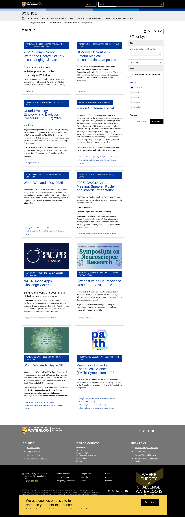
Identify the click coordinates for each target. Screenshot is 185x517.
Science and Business (86, 157)
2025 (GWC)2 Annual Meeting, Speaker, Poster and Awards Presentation (96, 186)
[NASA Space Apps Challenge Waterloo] (46, 256)
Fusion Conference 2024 (95, 108)
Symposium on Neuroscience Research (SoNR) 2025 (99, 283)
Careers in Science (34, 455)
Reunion (137, 102)
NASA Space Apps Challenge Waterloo (38, 283)
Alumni (98, 160)
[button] (144, 4)
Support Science (33, 451)
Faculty (96, 157)
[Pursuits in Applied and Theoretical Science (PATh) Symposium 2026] (99, 340)
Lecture (136, 92)
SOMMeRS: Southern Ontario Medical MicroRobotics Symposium (97, 56)
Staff (101, 157)
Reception (137, 97)
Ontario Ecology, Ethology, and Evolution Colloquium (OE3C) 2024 (43, 114)
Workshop (137, 107)
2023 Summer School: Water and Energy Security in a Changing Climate (44, 56)
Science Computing (142, 451)
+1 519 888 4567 (31, 481)
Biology (28, 163)
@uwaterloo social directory (117, 495)
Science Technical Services (145, 455)
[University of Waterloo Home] (32, 4)
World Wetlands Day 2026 (43, 365)
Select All (133, 82)
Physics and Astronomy (33, 318)
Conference (138, 87)
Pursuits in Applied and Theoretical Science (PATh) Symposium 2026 (95, 369)
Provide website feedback (37, 459)
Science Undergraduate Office (146, 448)
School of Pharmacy (85, 408)
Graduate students (110, 157)
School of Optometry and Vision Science (92, 405)
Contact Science (33, 448)
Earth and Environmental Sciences (42, 228)
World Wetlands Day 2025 (43, 183)
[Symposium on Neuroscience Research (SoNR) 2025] (99, 256)
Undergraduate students (87, 160)
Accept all (150, 502)
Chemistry (82, 234)
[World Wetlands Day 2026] (46, 340)
